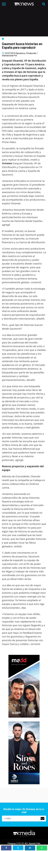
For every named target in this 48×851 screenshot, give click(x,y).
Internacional (7, 55)
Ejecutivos (20, 53)
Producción (31, 53)
